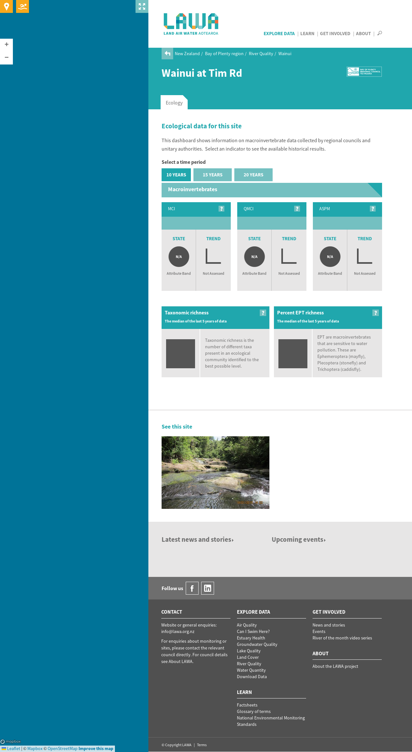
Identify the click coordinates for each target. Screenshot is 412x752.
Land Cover (248, 657)
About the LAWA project (335, 666)
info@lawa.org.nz (177, 631)
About (363, 33)
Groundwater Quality (257, 644)
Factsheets (247, 705)
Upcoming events (299, 539)
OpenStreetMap (63, 748)
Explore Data (279, 33)
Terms (202, 744)
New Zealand (187, 53)
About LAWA (180, 661)
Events (319, 631)
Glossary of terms (254, 711)
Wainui (284, 53)
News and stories (329, 625)
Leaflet (11, 748)
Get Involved (335, 33)
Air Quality (247, 625)
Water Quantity (251, 670)
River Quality (261, 53)
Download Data (252, 676)
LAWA (191, 23)
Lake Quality (249, 651)
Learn (307, 33)
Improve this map (96, 748)
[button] (6, 45)
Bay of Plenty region (224, 53)
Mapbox (10, 741)
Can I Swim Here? (253, 631)
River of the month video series (342, 638)
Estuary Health (251, 638)
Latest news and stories (198, 539)
